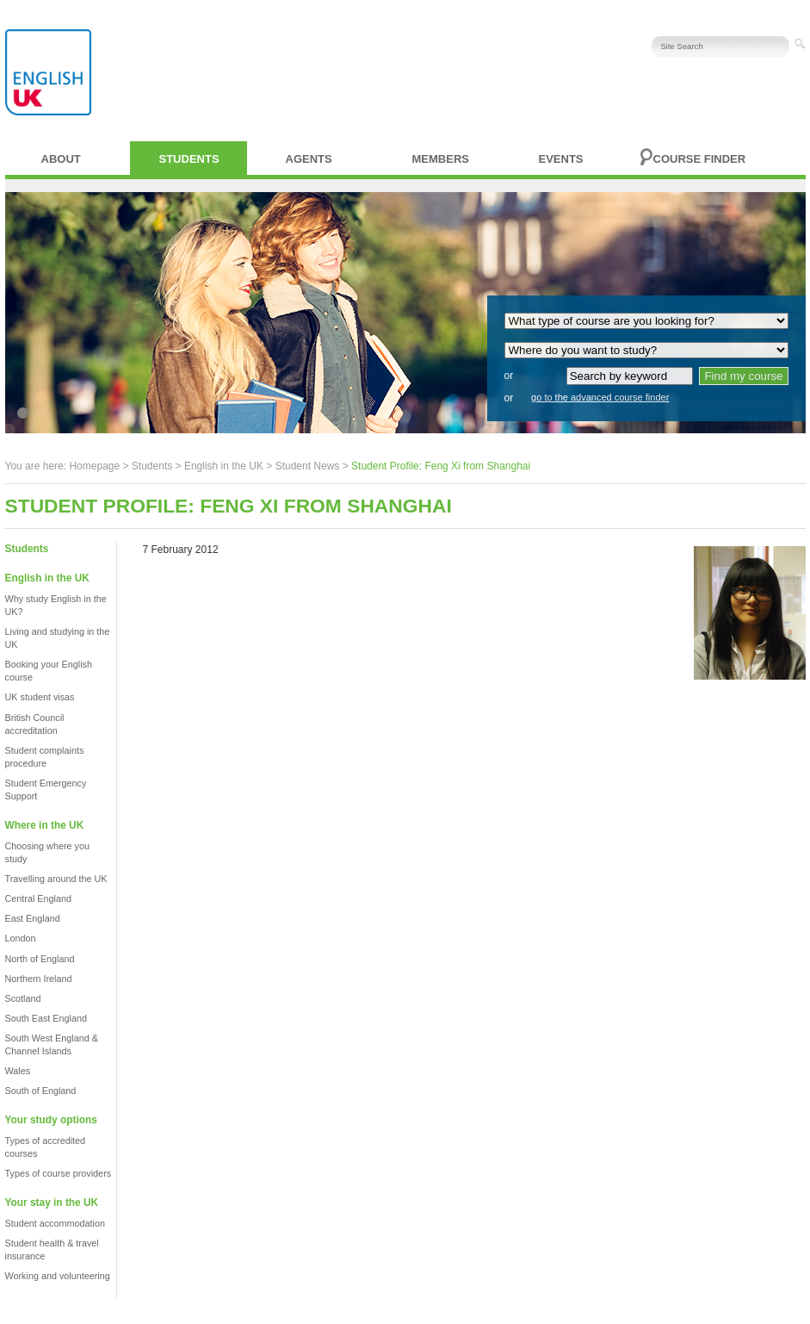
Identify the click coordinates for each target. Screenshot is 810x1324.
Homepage (94, 466)
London (20, 938)
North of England (40, 959)
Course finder (699, 158)
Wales (18, 1071)
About (61, 158)
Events (561, 158)
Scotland (23, 998)
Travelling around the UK (56, 878)
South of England (41, 1090)
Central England (38, 898)
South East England (46, 1018)
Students (189, 158)
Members (440, 158)
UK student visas (40, 697)
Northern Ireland (38, 978)
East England (32, 918)
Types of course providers (58, 1173)
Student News (307, 466)
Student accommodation (55, 1223)
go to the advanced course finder (600, 397)
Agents (309, 158)
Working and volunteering (57, 1276)
